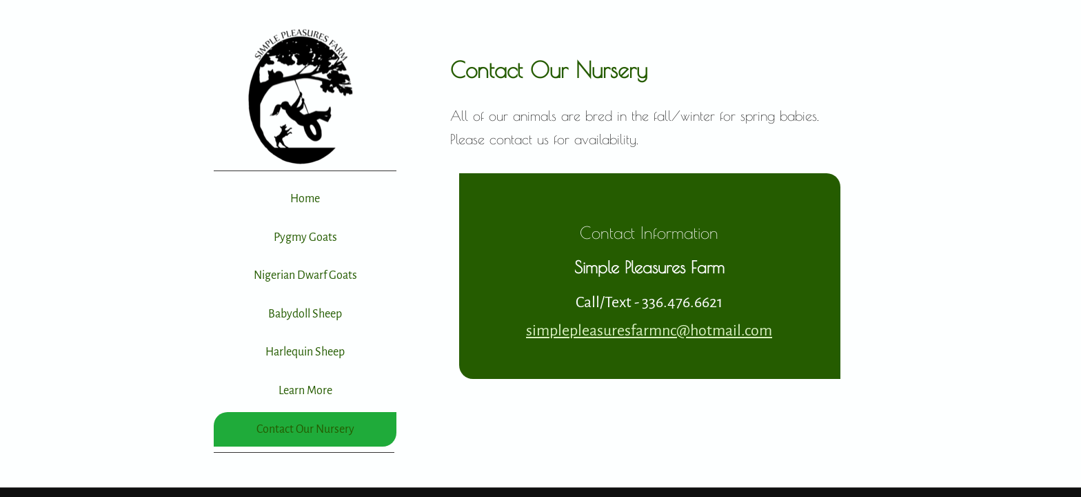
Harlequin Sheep (305, 352)
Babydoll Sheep (305, 314)
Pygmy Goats (305, 237)
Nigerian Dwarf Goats (305, 275)
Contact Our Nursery (305, 429)
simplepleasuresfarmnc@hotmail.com (649, 330)
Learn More (305, 390)
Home (305, 199)
